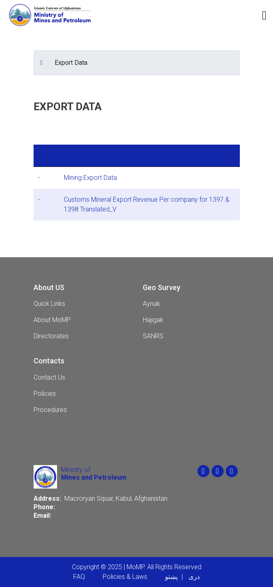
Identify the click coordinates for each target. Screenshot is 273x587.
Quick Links (49, 303)
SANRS (153, 336)
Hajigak (153, 320)
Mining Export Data (90, 177)
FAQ (79, 577)
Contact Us (49, 377)
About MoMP (52, 320)
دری (194, 577)
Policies (45, 393)
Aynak (151, 303)
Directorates (51, 336)
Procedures (50, 410)
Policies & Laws (125, 577)
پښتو (171, 577)
